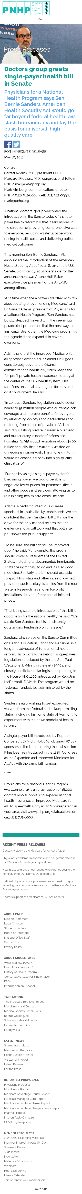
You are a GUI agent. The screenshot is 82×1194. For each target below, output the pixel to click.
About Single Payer (19, 958)
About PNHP (13, 914)
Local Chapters (14, 923)
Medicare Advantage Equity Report (27, 1094)
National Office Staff (17, 937)
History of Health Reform (20, 972)
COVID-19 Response (17, 1122)
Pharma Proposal (15, 1112)
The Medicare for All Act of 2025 (25, 1001)
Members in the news (18, 1050)
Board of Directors (16, 933)
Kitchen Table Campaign (19, 1117)
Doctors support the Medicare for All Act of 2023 (33, 897)
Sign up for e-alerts (16, 1045)
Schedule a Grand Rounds (20, 1020)
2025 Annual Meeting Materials (24, 1137)
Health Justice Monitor (18, 1055)
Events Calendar (14, 1175)
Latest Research (14, 1064)
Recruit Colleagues (16, 1015)
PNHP (41, 8)
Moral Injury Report (16, 1089)
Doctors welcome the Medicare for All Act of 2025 (34, 850)
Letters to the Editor (17, 1025)
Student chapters (15, 928)
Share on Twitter (16, 144)
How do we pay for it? (18, 967)
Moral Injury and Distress (20, 1006)
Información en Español (19, 986)
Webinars (10, 1166)
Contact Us (11, 942)
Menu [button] (41, 19)
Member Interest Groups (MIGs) (25, 1142)
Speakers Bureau (15, 1147)
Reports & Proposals (21, 1080)
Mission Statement (16, 919)
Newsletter (11, 1156)
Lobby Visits (12, 1029)
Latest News (14, 1041)
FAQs (7, 981)
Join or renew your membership (24, 1180)
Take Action (13, 997)
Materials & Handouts (18, 1161)
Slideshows (11, 1152)
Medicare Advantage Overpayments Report (32, 1108)
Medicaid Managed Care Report (25, 1098)
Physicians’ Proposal (17, 1084)
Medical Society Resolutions (22, 1011)
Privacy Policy (13, 947)
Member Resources (19, 1133)
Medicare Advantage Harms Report (27, 1103)
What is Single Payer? (18, 962)
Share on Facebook (8, 144)
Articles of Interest (16, 1059)
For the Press (12, 1069)
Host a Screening (15, 1170)
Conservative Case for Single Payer (27, 976)
